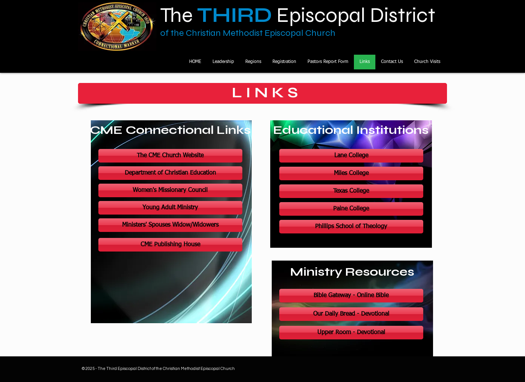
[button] (253, 62)
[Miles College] (351, 173)
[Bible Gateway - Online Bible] (351, 295)
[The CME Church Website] (170, 156)
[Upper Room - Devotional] (351, 332)
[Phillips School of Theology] (351, 226)
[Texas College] (351, 191)
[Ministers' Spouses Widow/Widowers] (170, 225)
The (195, 15)
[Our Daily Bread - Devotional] (351, 314)
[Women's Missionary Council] (170, 190)
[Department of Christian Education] (170, 173)
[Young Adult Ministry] (170, 208)
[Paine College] (351, 209)
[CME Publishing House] (170, 245)
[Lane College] (351, 156)
